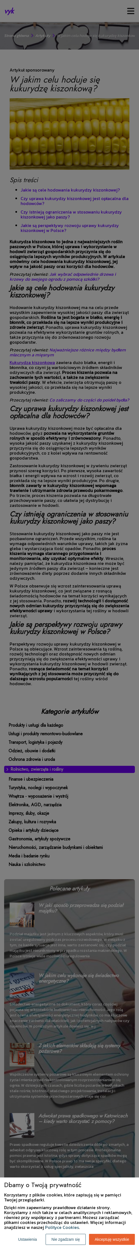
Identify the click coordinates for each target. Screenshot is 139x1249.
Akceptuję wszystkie (112, 1239)
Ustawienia (27, 1239)
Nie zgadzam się (65, 1239)
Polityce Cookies (62, 1227)
